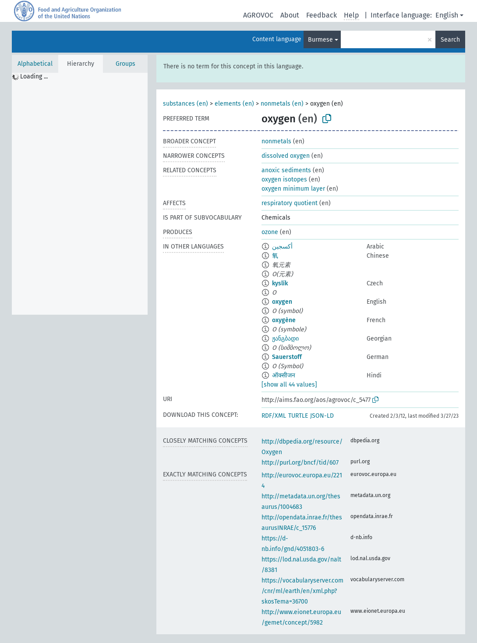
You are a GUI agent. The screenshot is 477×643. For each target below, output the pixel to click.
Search (450, 39)
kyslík (280, 283)
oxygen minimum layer (293, 188)
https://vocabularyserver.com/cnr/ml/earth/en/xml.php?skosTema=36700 (302, 591)
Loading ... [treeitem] (34, 76)
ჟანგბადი (285, 338)
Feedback (321, 15)
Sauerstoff (287, 357)
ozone (269, 232)
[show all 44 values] (289, 384)
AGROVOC (258, 15)
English (446, 15)
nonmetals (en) (282, 103)
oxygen (282, 302)
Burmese (320, 39)
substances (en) (185, 103)
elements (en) (234, 103)
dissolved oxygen (285, 156)
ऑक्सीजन (283, 375)
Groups (125, 63)
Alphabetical (35, 63)
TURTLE (298, 415)
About (289, 15)
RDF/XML (273, 415)
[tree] (80, 194)
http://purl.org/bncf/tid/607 (300, 462)
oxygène (284, 320)
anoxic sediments (286, 170)
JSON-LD (322, 415)
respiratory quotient (289, 203)
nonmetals (276, 141)
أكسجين (282, 246)
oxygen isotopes (284, 179)
